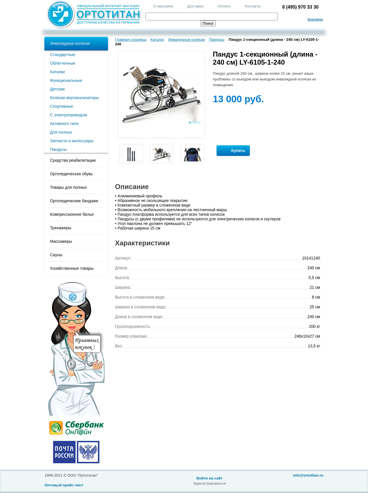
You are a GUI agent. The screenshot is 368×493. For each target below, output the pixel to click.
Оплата (224, 6)
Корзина (315, 19)
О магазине (163, 6)
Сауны (56, 255)
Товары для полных (68, 187)
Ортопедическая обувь (71, 174)
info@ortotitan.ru (308, 475)
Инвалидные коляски (70, 43)
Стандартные (62, 54)
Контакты (253, 6)
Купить (233, 150)
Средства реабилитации (73, 160)
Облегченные (62, 63)
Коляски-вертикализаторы (74, 97)
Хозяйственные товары (71, 268)
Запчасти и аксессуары (71, 140)
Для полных (61, 132)
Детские (57, 89)
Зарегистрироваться (209, 484)
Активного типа (64, 123)
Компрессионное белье (72, 214)
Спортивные (61, 106)
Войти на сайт (209, 478)
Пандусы (58, 149)
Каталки (57, 72)
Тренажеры (60, 228)
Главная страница (130, 39)
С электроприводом (68, 115)
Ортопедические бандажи (74, 201)
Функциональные (66, 80)
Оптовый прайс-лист (64, 485)
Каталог (157, 39)
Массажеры (61, 241)
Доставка (195, 6)
